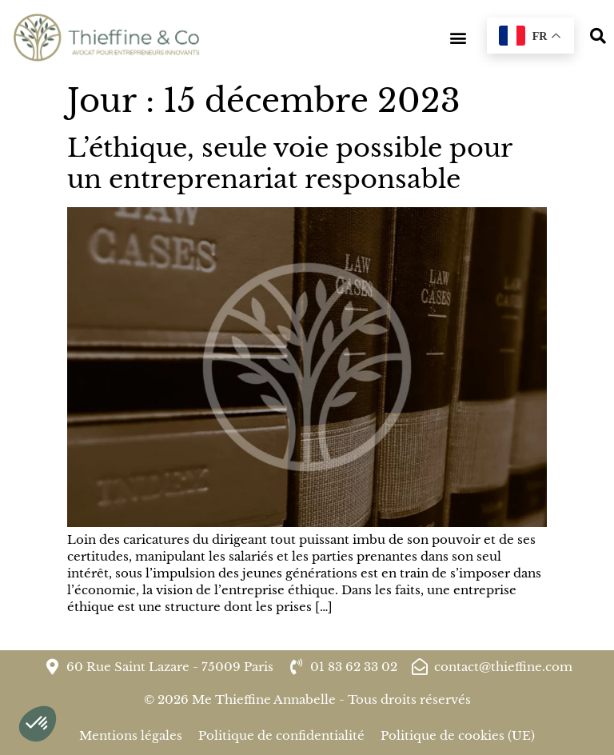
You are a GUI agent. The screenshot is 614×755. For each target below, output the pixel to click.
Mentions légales (130, 735)
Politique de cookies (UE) (458, 735)
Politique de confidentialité (281, 735)
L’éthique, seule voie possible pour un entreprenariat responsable (289, 163)
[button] (458, 38)
